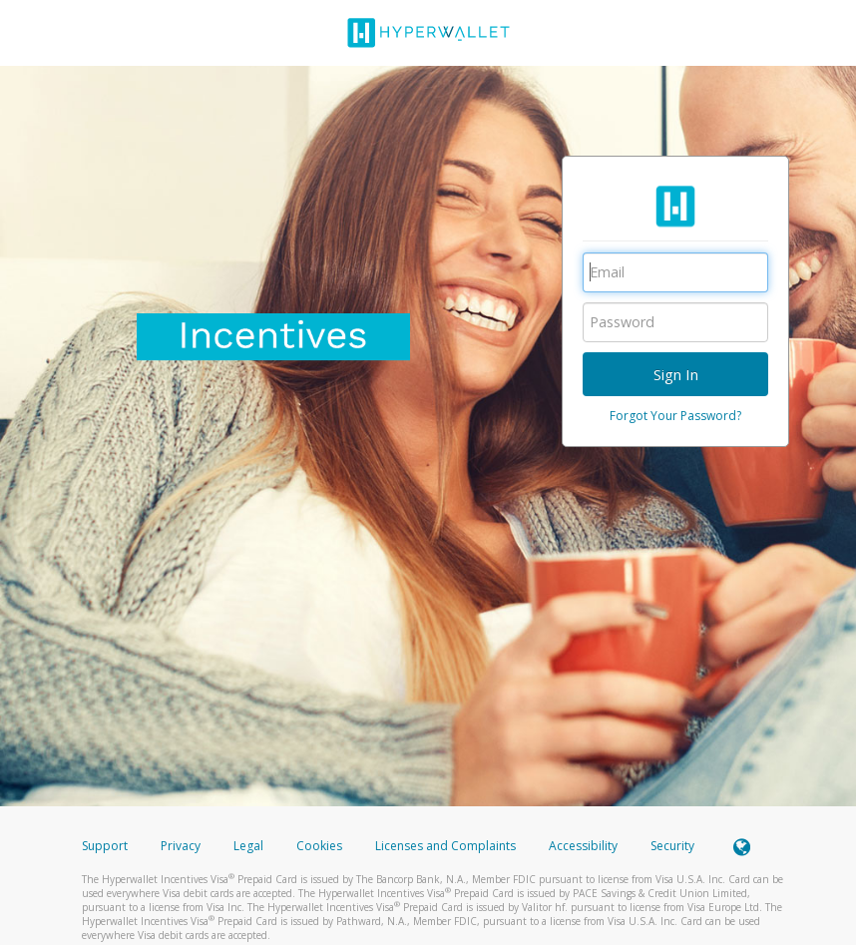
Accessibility (583, 845)
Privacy (181, 845)
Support (105, 845)
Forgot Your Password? (675, 415)
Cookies (319, 845)
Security (672, 845)
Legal (248, 845)
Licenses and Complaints (447, 845)
